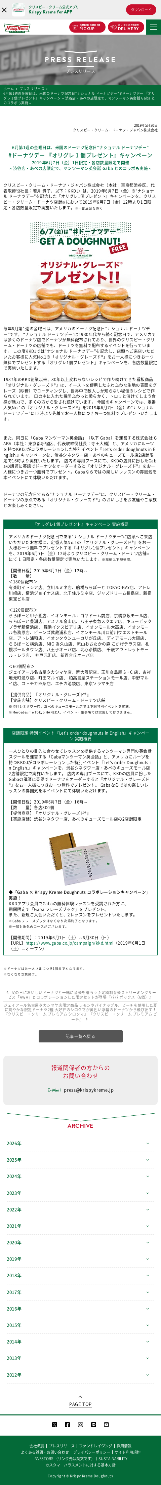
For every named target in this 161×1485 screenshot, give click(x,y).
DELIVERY (128, 27)
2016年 (14, 1309)
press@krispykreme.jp (89, 1090)
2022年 (14, 1209)
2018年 (14, 1275)
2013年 (14, 1358)
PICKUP (89, 27)
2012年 (14, 1375)
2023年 (14, 1193)
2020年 (14, 1242)
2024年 (14, 1176)
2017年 (14, 1292)
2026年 (14, 1143)
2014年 (14, 1341)
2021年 (14, 1226)
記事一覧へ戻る (80, 1036)
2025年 (14, 1160)
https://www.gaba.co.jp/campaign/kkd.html (70, 943)
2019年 (14, 1259)
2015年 (14, 1325)
